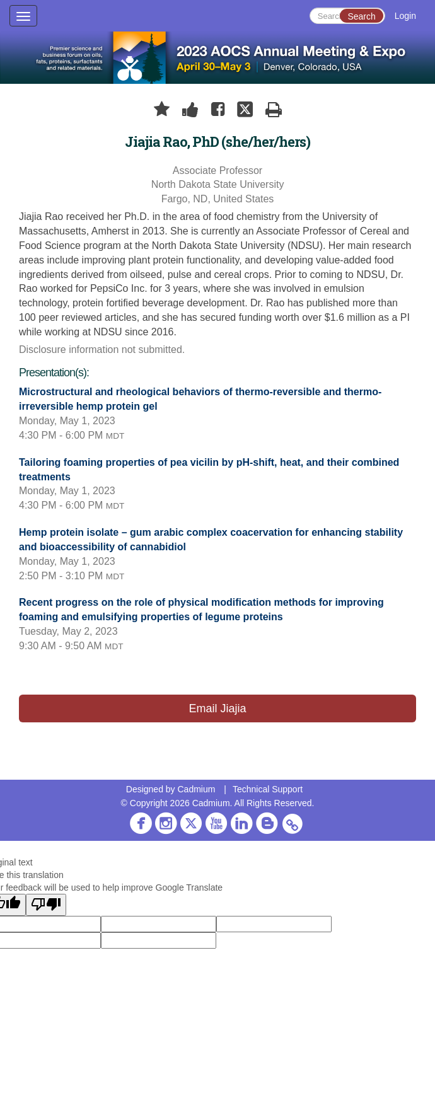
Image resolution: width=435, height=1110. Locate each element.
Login (405, 16)
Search (361, 16)
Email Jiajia (217, 708)
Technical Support (268, 789)
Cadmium (196, 789)
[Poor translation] (46, 905)
